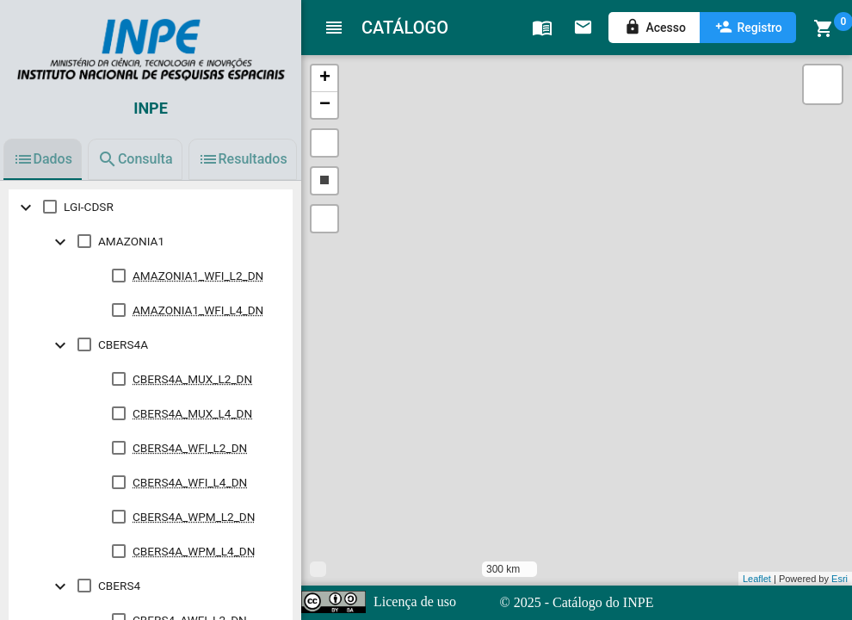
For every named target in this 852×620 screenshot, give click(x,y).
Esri (839, 579)
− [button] (324, 105)
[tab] (42, 159)
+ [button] (324, 78)
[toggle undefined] (26, 206)
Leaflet (757, 579)
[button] (324, 143)
